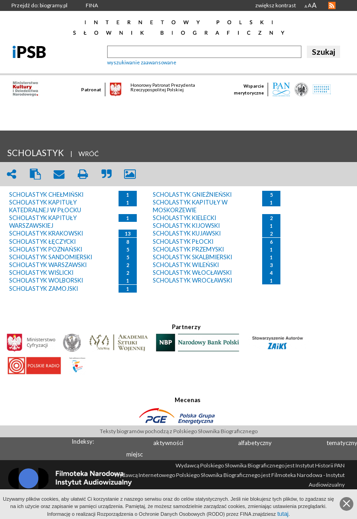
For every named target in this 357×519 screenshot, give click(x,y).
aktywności (168, 442)
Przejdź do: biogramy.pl (39, 5)
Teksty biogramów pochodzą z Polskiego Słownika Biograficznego (179, 431)
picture (130, 174)
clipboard (35, 174)
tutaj (283, 513)
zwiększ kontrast (275, 5)
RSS (332, 5)
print (82, 174)
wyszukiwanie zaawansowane (141, 62)
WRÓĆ (88, 153)
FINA (92, 5)
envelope (59, 174)
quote (106, 174)
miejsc (134, 454)
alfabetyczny (255, 442)
